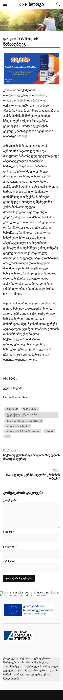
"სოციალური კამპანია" (18, 426)
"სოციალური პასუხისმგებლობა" (23, 431)
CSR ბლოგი (31, 4)
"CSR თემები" (30, 409)
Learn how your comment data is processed (29, 593)
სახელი (8, 532)
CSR (8, 436)
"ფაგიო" (49, 431)
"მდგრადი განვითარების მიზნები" (24, 421)
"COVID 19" (12, 409)
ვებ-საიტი (9, 561)
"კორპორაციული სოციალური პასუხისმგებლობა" (21, 415)
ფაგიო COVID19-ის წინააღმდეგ (20, 41)
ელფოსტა (10, 546)
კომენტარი (10, 500)
